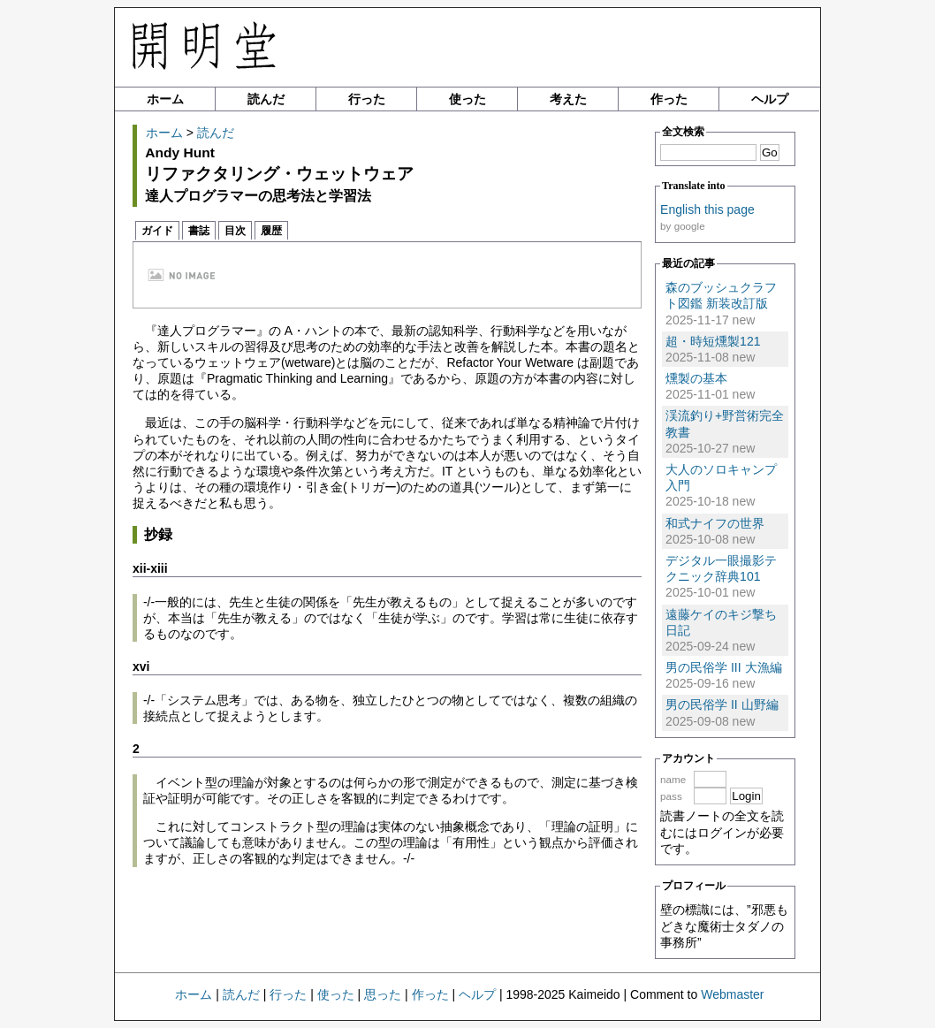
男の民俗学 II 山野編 (722, 704)
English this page (707, 209)
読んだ (266, 99)
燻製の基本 (696, 378)
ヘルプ (769, 99)
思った (382, 994)
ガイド (157, 231)
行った (366, 99)
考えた (568, 99)
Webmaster (732, 994)
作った (669, 99)
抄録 (158, 534)
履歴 (271, 231)
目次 (235, 231)
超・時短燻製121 (712, 341)
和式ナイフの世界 (714, 523)
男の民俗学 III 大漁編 (723, 667)
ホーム (165, 99)
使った (467, 99)
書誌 (198, 231)
